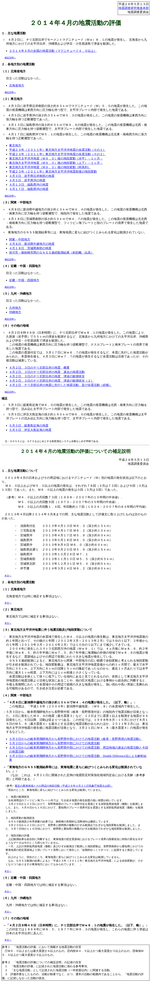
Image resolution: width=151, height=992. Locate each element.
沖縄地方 (15, 312)
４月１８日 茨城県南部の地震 (30, 248)
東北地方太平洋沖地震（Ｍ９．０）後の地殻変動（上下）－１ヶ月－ (56, 162)
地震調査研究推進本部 (133, 8)
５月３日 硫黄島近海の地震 (28, 425)
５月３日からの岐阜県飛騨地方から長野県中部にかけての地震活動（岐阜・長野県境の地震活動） (75, 738)
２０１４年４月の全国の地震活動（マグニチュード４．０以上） (53, 50)
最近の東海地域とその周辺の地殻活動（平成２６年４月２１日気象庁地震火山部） (64, 785)
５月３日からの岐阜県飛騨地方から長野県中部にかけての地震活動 (54, 743)
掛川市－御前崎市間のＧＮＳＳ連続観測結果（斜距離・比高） (51, 252)
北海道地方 (16, 85)
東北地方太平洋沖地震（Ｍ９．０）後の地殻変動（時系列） (50, 167)
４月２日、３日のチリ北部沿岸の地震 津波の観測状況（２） (51, 380)
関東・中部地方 (19, 239)
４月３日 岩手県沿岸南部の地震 (31, 176)
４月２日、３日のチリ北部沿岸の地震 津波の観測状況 (47, 376)
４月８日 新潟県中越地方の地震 (31, 243)
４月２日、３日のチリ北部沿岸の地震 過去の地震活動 (47, 372)
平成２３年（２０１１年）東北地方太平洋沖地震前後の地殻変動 (53, 171)
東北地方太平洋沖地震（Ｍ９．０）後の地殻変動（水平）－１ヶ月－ (56, 158)
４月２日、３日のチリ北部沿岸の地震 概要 (39, 367)
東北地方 (15, 145)
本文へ (8, 575)
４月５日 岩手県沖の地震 (27, 180)
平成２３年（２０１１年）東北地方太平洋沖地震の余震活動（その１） (57, 149)
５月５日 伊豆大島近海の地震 (30, 429)
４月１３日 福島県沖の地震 (28, 184)
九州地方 (15, 307)
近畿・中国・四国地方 (24, 280)
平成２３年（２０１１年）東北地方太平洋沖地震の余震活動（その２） (57, 154)
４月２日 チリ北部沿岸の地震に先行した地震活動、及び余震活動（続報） (60, 385)
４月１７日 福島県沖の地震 (28, 189)
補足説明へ (10, 57)
